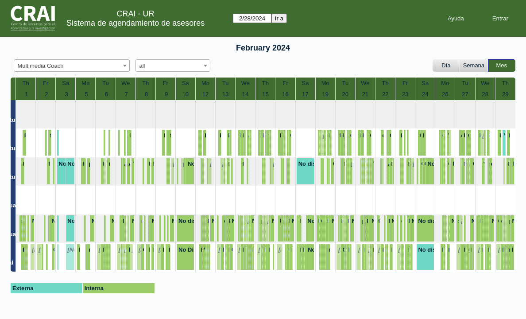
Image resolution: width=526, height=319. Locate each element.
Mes (501, 65)
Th (25, 83)
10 (185, 94)
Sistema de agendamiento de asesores (135, 23)
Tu (105, 83)
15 (265, 94)
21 (365, 94)
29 (505, 94)
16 (285, 94)
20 (345, 94)
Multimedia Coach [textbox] (41, 65)
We (125, 83)
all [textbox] (142, 65)
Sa (65, 83)
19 (325, 94)
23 (405, 94)
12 (205, 94)
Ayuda (456, 18)
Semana (473, 65)
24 (425, 94)
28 (485, 94)
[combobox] (72, 65)
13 (225, 94)
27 (465, 94)
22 (385, 94)
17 (305, 94)
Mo (85, 83)
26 (445, 94)
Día (445, 65)
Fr (45, 83)
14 (245, 94)
